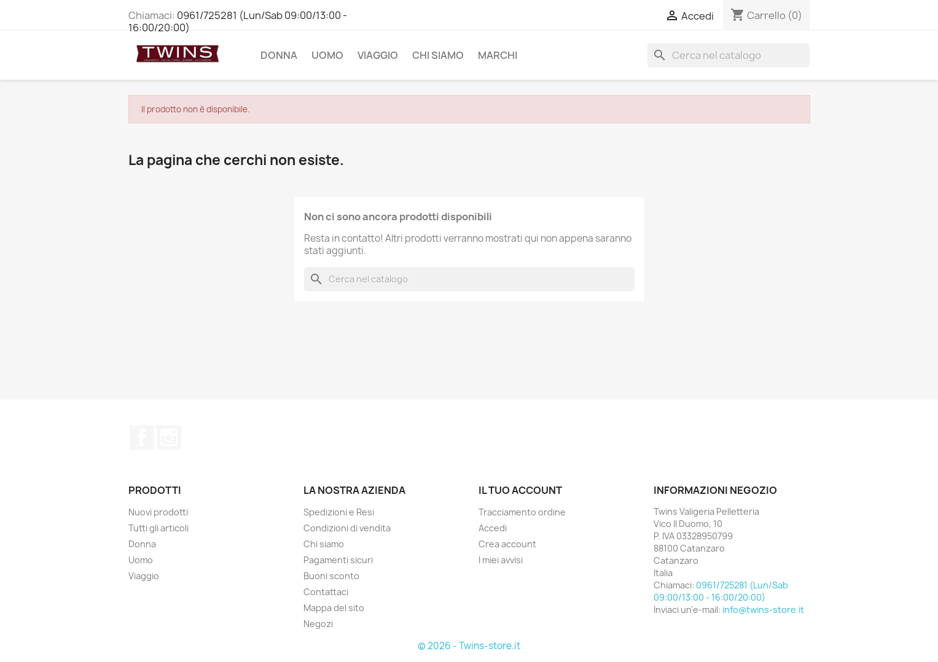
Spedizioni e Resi (338, 512)
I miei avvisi (501, 560)
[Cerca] (728, 55)
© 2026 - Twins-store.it (469, 645)
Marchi (497, 55)
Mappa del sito (333, 608)
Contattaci (325, 592)
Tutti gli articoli (158, 528)
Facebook (142, 437)
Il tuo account (520, 490)
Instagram (169, 437)
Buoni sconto (331, 576)
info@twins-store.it (763, 609)
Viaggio (378, 55)
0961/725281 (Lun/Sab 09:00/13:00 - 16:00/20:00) (237, 21)
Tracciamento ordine (522, 512)
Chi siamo (438, 55)
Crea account (507, 544)
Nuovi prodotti (158, 512)
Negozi (318, 623)
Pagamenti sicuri (338, 560)
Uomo (327, 55)
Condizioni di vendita (347, 528)
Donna (278, 55)
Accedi (493, 528)
